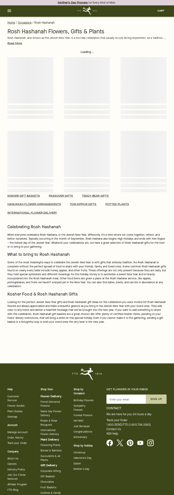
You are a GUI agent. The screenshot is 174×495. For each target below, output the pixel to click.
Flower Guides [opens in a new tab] (16, 406)
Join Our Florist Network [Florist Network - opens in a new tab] (16, 477)
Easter (77, 463)
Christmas (79, 452)
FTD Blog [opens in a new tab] (12, 490)
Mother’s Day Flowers (73, 2)
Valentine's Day (83, 458)
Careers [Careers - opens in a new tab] (12, 464)
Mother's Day (82, 469)
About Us (12, 458)
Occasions (25, 23)
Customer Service (13, 398)
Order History (15, 437)
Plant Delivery (49, 439)
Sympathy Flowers (79, 407)
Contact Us (113, 429)
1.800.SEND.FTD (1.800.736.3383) (128, 424)
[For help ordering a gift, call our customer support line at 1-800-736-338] (87, 11)
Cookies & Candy (50, 493)
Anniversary (80, 437)
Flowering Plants (50, 445)
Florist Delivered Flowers (50, 404)
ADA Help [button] (112, 433)
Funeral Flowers (83, 415)
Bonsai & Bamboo (51, 450)
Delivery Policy (16, 469)
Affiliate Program (17, 484)
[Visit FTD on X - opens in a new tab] (121, 443)
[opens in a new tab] (142, 443)
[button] (9, 11)
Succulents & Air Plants (50, 458)
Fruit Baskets (48, 487)
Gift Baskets (47, 476)
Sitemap (12, 417)
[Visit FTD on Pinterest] (131, 443)
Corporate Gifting (50, 471)
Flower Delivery (50, 396)
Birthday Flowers (83, 400)
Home (11, 23)
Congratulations (83, 431)
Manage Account (17, 432)
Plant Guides (14, 411)
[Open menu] (9, 11)
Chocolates (47, 482)
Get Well (78, 420)
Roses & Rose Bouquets (48, 422)
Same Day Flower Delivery (50, 413)
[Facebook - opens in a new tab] (111, 443)
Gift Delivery (48, 465)
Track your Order (17, 443)
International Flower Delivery (49, 432)
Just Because (82, 426)
